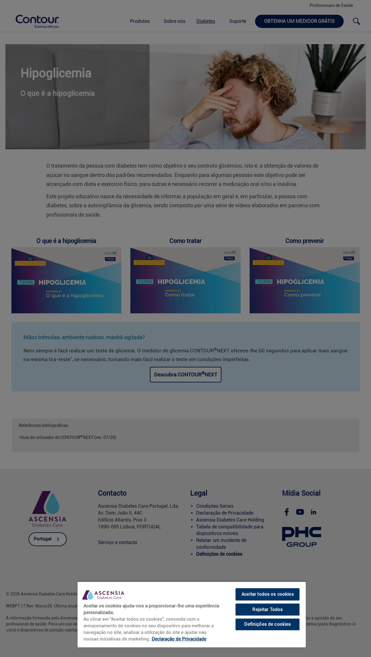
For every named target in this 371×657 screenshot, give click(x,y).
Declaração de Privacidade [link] (179, 639)
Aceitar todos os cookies (268, 594)
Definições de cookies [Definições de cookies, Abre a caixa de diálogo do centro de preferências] (267, 624)
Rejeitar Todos (267, 609)
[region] (192, 614)
